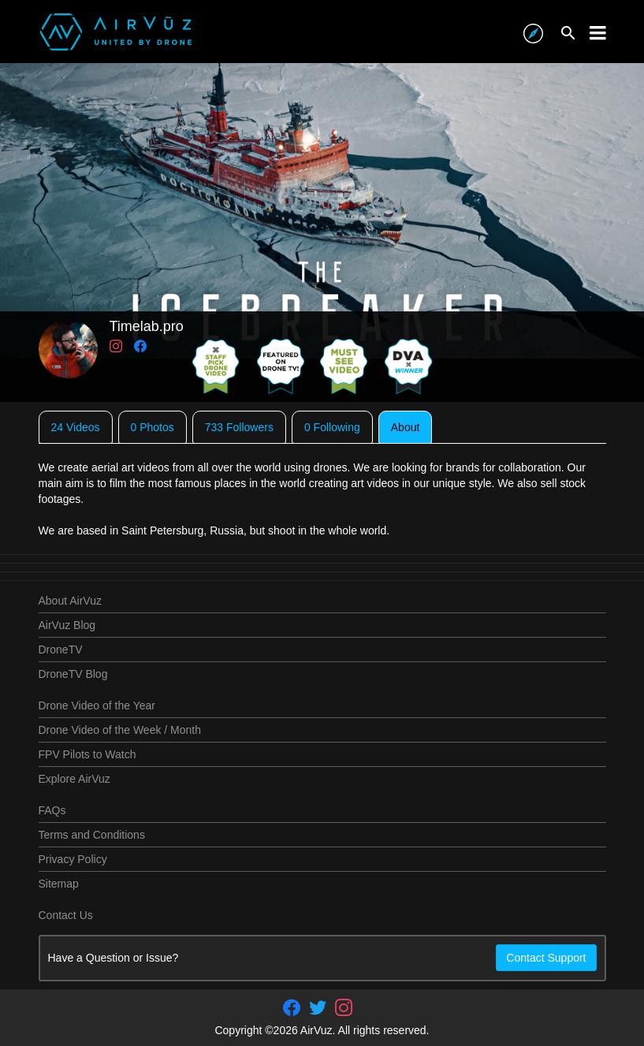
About (405, 427)
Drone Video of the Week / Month (120, 730)
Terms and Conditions (92, 834)
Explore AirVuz (74, 778)
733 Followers (239, 427)
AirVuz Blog (67, 625)
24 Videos (75, 427)
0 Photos (152, 427)
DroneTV (61, 649)
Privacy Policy (73, 859)
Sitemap (59, 883)
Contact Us (66, 915)
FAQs (52, 810)
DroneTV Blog (73, 674)
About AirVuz (70, 600)
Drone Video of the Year (97, 705)
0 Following (332, 427)
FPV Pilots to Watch (87, 754)
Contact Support (546, 957)
